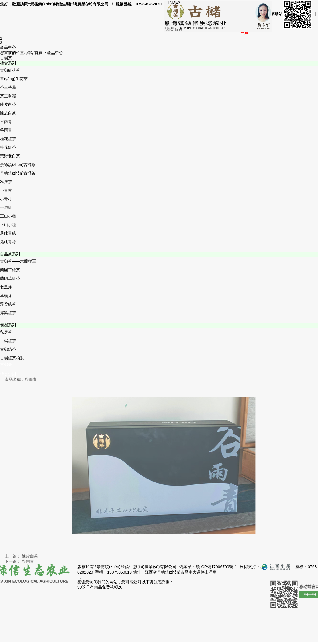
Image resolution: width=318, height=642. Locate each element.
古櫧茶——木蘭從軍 (18, 261)
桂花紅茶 (8, 138)
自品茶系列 (10, 254)
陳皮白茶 (8, 104)
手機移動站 (287, 14)
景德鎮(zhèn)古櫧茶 (18, 164)
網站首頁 (174, 29)
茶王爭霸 (8, 87)
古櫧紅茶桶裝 (12, 358)
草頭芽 (6, 295)
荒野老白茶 (10, 156)
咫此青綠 (8, 233)
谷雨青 (6, 121)
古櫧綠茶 (8, 349)
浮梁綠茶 (8, 304)
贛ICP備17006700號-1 (216, 566)
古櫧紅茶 (8, 340)
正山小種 (8, 216)
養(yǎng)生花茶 (14, 78)
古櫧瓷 (6, 364)
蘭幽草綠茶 (10, 270)
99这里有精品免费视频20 (99, 587)
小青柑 (6, 190)
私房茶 (6, 181)
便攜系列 (8, 325)
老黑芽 (6, 287)
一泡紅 (6, 207)
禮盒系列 (8, 63)
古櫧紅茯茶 (10, 70)
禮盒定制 (8, 374)
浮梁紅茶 (8, 312)
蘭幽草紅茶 (10, 278)
